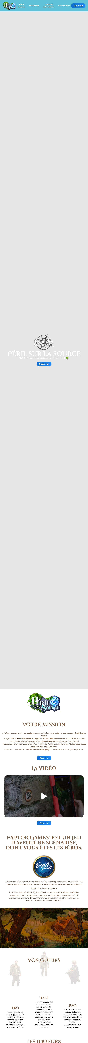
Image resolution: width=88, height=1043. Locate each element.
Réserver (78, 5)
